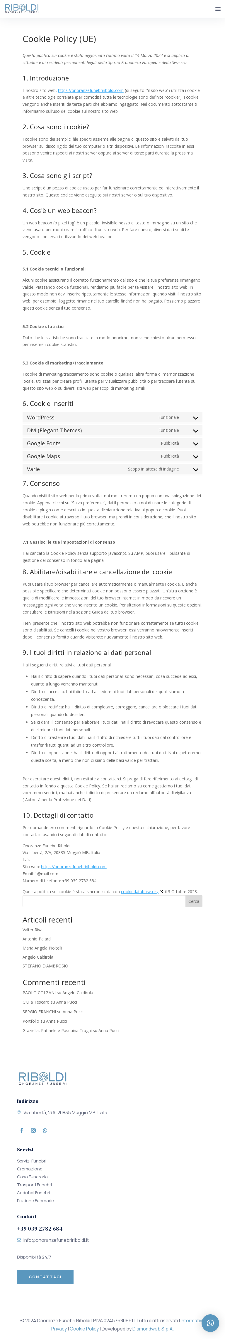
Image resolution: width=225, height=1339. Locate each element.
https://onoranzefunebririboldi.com (91, 90)
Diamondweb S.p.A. (153, 1328)
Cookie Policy (84, 1328)
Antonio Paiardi (37, 939)
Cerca (193, 901)
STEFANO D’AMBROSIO (45, 966)
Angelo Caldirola (38, 957)
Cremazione (29, 1169)
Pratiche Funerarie (35, 1200)
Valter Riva (32, 930)
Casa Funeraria (32, 1177)
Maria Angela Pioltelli (42, 948)
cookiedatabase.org (139, 891)
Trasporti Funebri (34, 1185)
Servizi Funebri (31, 1161)
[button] (210, 1323)
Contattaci (45, 1276)
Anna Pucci (66, 1002)
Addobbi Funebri (33, 1193)
